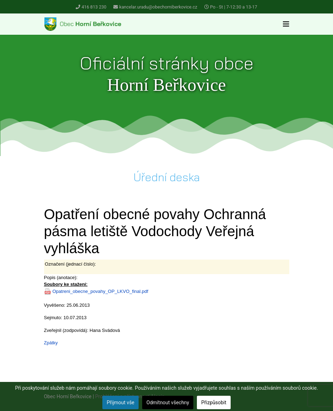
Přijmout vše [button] (120, 402)
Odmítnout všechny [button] (167, 402)
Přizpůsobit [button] (213, 402)
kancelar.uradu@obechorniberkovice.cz (158, 7)
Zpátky (51, 342)
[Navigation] (286, 24)
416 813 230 (94, 7)
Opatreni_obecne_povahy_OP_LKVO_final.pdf (101, 291)
